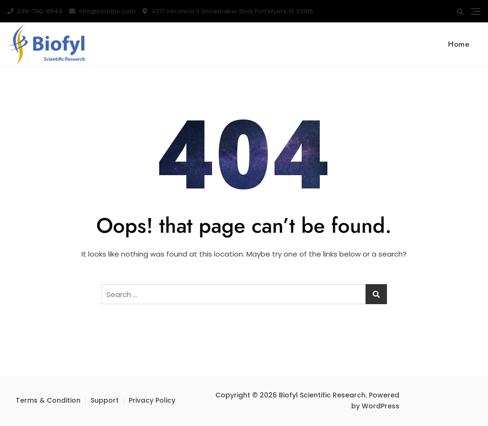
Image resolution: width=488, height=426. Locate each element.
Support (105, 400)
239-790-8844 (34, 11)
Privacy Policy (152, 400)
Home (458, 44)
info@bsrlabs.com (102, 11)
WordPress (380, 406)
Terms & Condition (48, 400)
